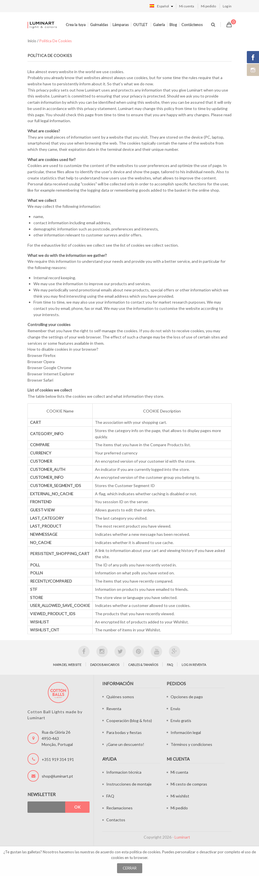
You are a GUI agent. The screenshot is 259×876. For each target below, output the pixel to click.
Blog (173, 24)
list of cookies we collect (142, 245)
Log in (227, 6)
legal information (55, 120)
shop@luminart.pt (57, 776)
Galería (159, 24)
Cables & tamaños (143, 664)
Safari (48, 380)
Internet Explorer (58, 373)
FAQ (170, 664)
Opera (49, 361)
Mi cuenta (186, 6)
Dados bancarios (104, 664)
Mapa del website (67, 664)
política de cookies (145, 852)
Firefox (49, 355)
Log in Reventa (194, 664)
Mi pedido (208, 6)
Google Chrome (57, 367)
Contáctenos (192, 24)
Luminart (182, 837)
